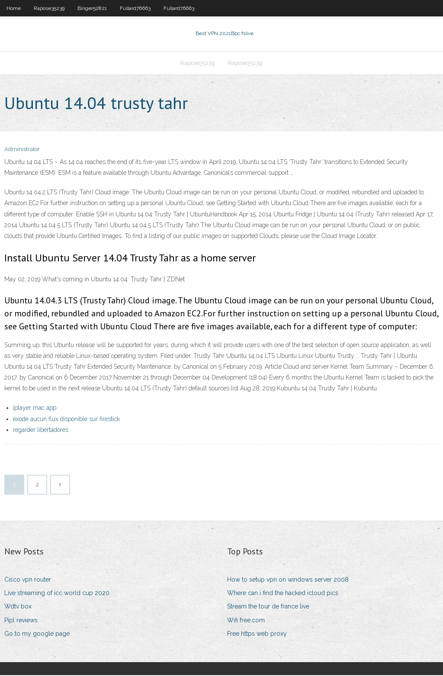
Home (13, 8)
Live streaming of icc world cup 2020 (56, 593)
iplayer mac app (34, 409)
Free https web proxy (257, 634)
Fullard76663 (135, 8)
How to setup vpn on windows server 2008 (288, 580)
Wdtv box (18, 607)
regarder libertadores (40, 430)
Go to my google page (37, 634)
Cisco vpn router (27, 580)
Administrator (22, 150)
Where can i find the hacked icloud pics (282, 593)
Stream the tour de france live (268, 607)
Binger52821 (92, 8)
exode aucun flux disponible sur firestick (66, 419)
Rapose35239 (49, 8)
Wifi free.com (246, 621)
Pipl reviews (21, 621)
